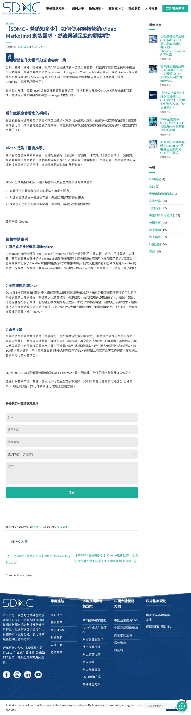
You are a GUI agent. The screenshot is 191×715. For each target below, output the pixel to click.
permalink (62, 526)
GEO (152, 186)
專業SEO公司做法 (161, 215)
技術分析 (155, 222)
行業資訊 (155, 244)
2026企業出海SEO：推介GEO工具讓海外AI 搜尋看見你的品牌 (172, 124)
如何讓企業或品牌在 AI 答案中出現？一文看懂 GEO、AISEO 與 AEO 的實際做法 (172, 74)
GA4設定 (155, 179)
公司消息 (155, 208)
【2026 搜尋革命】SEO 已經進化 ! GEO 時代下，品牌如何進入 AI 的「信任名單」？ (172, 100)
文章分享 (155, 201)
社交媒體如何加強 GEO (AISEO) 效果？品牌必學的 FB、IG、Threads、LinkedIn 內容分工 (172, 45)
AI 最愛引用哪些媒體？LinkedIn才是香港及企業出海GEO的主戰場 (172, 147)
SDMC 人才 (39, 46)
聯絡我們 (134, 8)
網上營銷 (155, 230)
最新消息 (96, 8)
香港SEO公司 (11, 620)
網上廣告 (10, 23)
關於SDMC (115, 8)
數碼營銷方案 (56, 8)
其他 (152, 251)
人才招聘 (151, 8)
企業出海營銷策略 (161, 193)
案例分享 (78, 8)
